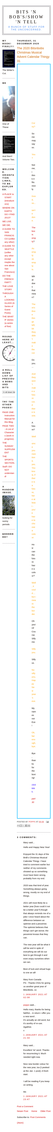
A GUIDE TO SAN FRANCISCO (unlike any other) (8, 235)
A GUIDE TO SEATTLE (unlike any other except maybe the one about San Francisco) (8, 259)
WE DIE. (6, 225)
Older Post (45, 1111)
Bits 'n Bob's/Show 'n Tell (26, 17)
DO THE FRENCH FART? (8, 279)
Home (34, 1111)
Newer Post (22, 1111)
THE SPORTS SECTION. (8, 459)
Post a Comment (25, 1106)
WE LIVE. (7, 221)
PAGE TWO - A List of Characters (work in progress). (8, 432)
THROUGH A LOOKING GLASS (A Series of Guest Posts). (8, 303)
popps (26, 1005)
